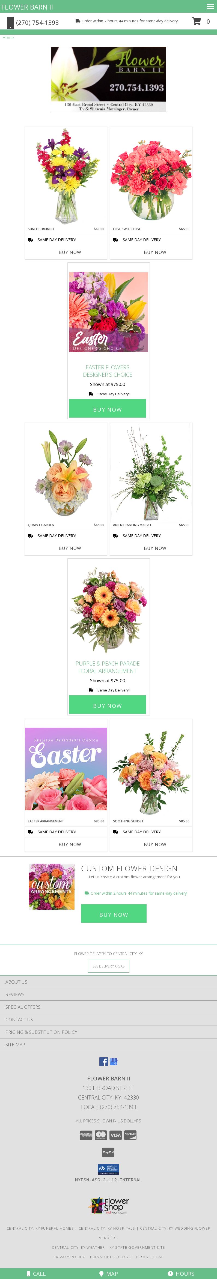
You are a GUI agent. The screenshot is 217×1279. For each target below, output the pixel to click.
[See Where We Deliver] (108, 966)
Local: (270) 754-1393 (108, 1107)
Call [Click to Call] (36, 1273)
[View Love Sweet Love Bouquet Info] (151, 176)
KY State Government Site (137, 1247)
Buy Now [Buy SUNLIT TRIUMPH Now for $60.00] (70, 252)
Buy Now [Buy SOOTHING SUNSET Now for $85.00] (155, 844)
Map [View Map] (108, 1273)
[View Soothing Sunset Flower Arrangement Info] (151, 769)
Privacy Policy (69, 1256)
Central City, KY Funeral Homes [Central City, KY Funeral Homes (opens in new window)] (40, 1228)
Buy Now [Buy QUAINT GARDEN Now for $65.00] (70, 548)
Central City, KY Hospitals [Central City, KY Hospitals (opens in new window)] (107, 1228)
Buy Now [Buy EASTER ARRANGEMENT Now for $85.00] (70, 844)
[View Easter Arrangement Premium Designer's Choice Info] (66, 768)
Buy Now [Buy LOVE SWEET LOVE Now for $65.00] (155, 252)
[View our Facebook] (103, 1064)
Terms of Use (149, 1256)
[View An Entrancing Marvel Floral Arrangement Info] (151, 472)
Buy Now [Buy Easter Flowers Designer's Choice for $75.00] (107, 409)
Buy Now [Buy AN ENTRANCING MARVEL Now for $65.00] (155, 548)
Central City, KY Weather (78, 1247)
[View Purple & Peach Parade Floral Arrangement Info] (108, 608)
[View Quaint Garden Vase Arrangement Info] (66, 472)
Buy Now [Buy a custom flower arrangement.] (113, 914)
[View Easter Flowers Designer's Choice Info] (108, 312)
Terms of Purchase (110, 1256)
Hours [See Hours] (181, 1273)
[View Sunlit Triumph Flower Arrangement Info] (66, 176)
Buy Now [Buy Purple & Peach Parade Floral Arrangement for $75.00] (107, 705)
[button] (201, 23)
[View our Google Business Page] (113, 1064)
